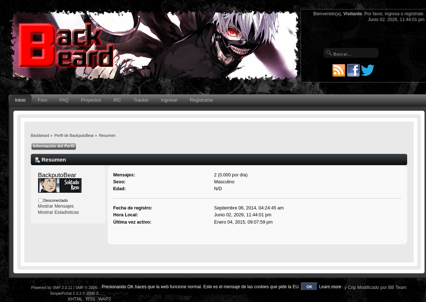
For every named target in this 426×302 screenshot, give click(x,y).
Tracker (141, 100)
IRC (117, 100)
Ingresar (169, 100)
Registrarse (201, 100)
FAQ (64, 100)
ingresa (392, 13)
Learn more (330, 286)
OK (309, 287)
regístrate (414, 13)
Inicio (20, 100)
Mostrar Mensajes (56, 206)
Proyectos (91, 100)
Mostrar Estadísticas (58, 212)
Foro (42, 100)
